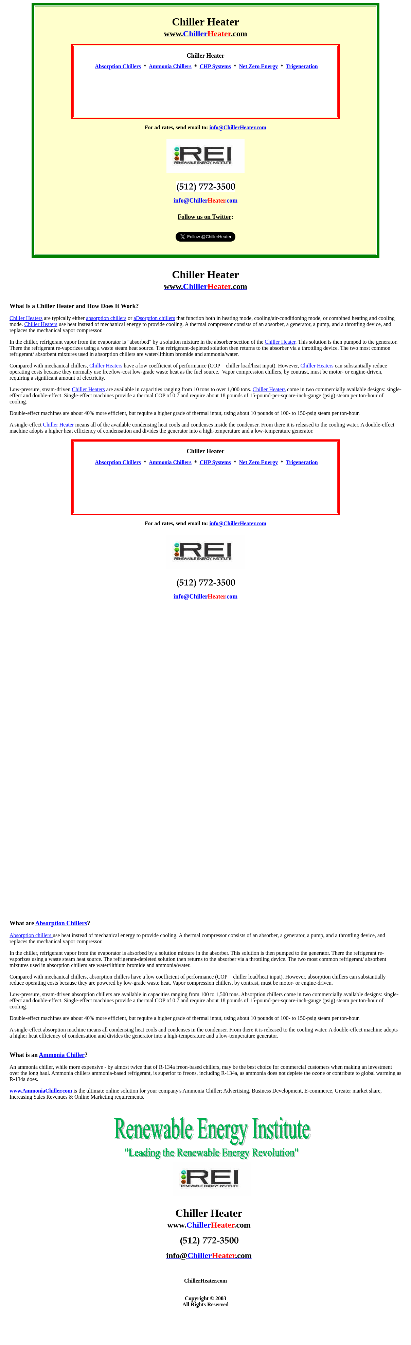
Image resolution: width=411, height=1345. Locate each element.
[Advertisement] (205, 90)
